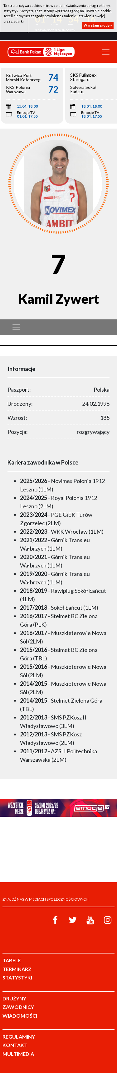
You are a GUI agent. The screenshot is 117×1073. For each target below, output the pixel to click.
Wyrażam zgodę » (98, 25)
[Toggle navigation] (106, 52)
